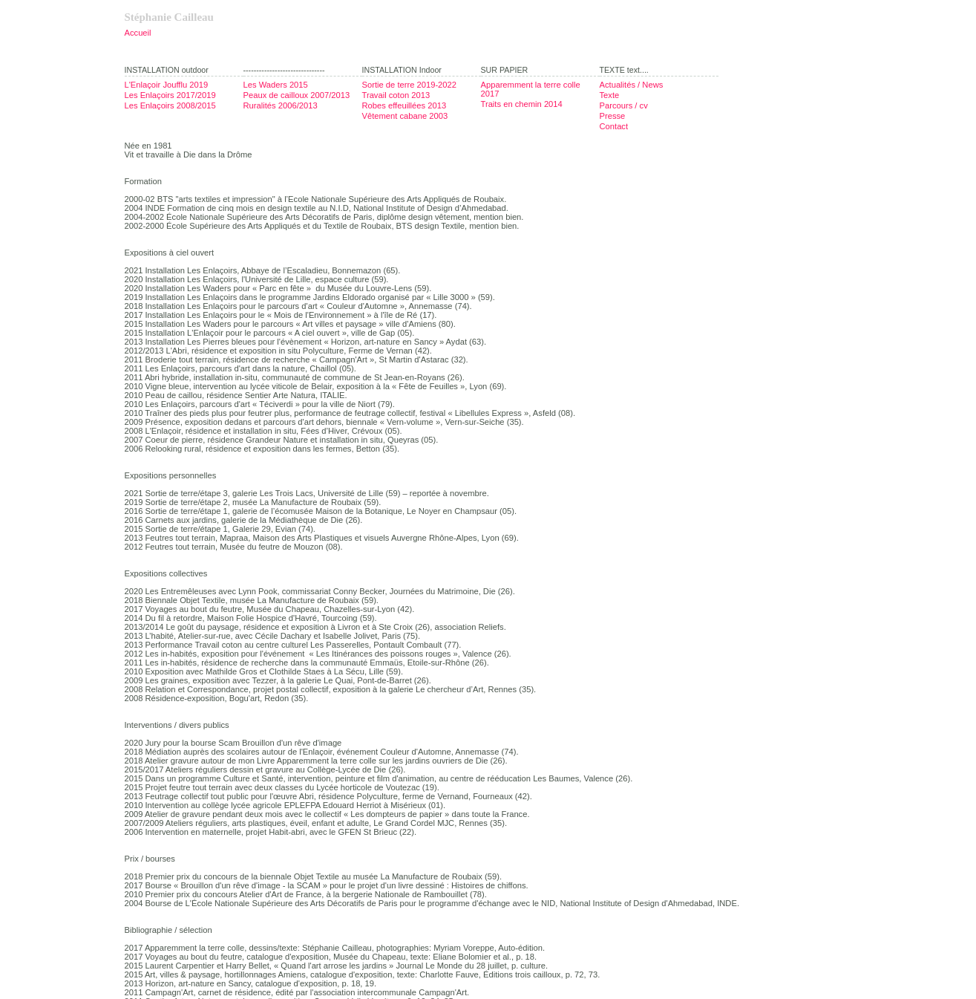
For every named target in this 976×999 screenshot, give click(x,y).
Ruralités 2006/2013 (280, 105)
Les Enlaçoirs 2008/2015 (170, 105)
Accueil (138, 32)
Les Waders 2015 (275, 84)
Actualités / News (632, 84)
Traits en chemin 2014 (522, 104)
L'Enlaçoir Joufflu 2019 (167, 84)
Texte (610, 95)
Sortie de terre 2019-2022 (409, 84)
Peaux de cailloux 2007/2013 (296, 95)
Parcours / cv (624, 105)
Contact (614, 126)
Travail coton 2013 (396, 95)
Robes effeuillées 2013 (404, 105)
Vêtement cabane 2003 (405, 115)
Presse (613, 115)
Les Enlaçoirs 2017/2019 (170, 95)
